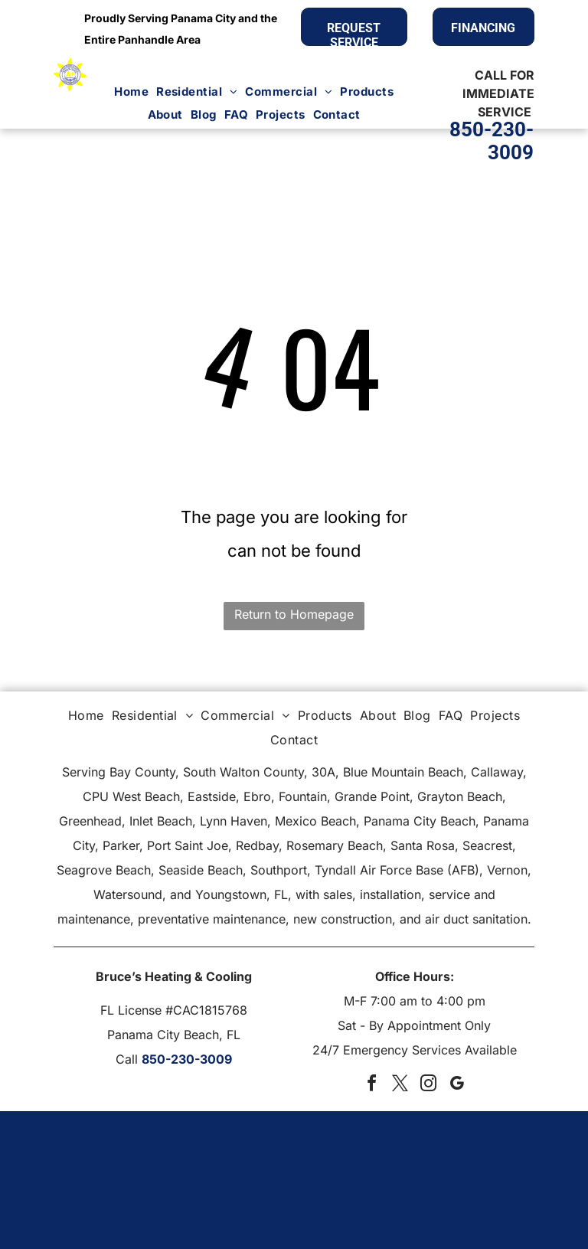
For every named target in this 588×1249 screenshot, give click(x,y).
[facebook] (372, 1085)
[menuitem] (131, 91)
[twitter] (400, 1085)
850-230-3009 (187, 1059)
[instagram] (428, 1085)
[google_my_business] (457, 1085)
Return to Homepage (294, 614)
